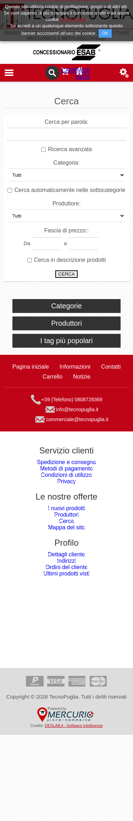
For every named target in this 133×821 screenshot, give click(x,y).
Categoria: (67, 163)
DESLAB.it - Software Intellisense (73, 812)
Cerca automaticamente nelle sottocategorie (70, 190)
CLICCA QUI (73, 19)
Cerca (66, 570)
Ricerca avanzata (70, 149)
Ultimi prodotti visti (66, 657)
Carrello (67, 73)
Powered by (57, 795)
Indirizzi (66, 630)
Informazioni (75, 372)
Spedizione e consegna (66, 471)
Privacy (66, 510)
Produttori (66, 557)
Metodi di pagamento (66, 484)
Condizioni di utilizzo (67, 497)
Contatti (111, 372)
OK (105, 33)
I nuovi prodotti (66, 544)
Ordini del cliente (67, 643)
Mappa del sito (66, 583)
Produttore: (66, 203)
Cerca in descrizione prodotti (70, 260)
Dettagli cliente (66, 617)
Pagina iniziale (84, 73)
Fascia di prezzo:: (66, 230)
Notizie (81, 382)
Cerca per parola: (67, 122)
